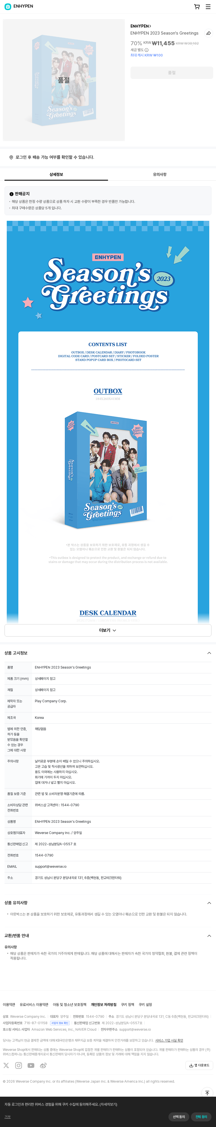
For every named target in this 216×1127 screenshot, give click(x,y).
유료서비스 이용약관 (34, 1005)
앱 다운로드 (199, 1065)
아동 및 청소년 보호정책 (69, 1005)
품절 (172, 72)
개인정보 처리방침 (103, 1005)
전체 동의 (201, 1117)
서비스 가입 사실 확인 (169, 1040)
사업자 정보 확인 (59, 1022)
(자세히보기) (108, 1104)
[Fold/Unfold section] (108, 653)
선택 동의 (178, 1117)
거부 (7, 1116)
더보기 (108, 630)
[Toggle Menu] (208, 6)
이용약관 (9, 1005)
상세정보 (56, 174)
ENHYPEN (139, 26)
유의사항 (159, 174)
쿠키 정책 (127, 1005)
